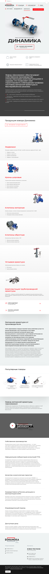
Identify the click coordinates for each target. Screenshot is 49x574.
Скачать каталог (9, 553)
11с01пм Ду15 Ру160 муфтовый (37, 385)
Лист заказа (8, 8)
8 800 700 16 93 (27, 9)
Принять (8, 571)
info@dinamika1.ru (18, 9)
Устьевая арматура (15, 262)
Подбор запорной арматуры (11, 550)
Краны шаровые (13, 177)
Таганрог (8, 1)
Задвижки (10, 147)
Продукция (20, 6)
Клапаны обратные (15, 235)
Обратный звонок (27, 10)
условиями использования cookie (16, 568)
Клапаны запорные (15, 208)
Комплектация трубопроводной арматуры (21, 290)
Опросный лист (31, 6)
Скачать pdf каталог (38, 9)
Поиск (41, 6)
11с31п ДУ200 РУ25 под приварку (12, 386)
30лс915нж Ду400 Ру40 (24, 385)
